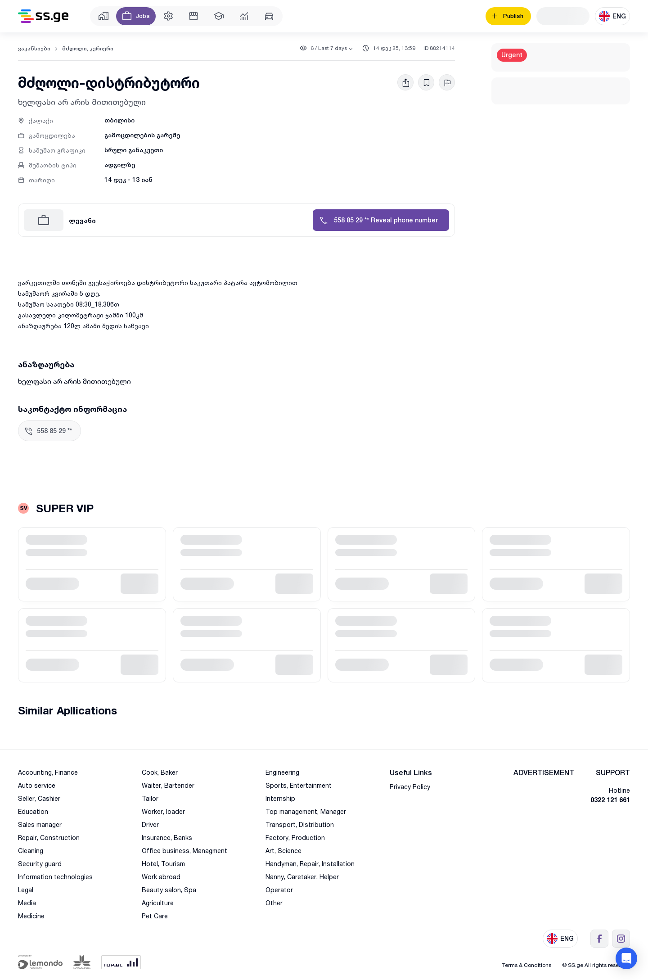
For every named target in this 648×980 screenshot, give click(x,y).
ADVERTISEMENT (543, 772)
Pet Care (155, 916)
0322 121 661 (610, 800)
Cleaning (30, 850)
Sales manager (40, 824)
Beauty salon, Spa (169, 890)
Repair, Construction (49, 837)
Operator (279, 890)
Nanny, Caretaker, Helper (302, 877)
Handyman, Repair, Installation (310, 863)
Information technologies (55, 877)
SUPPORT (613, 772)
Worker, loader (163, 811)
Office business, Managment (184, 850)
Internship (280, 798)
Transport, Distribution (300, 824)
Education (33, 811)
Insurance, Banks (167, 837)
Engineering (282, 772)
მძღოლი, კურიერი (87, 48)
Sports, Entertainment (299, 785)
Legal (25, 890)
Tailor (150, 798)
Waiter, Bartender (168, 785)
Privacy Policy (410, 786)
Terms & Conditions (526, 965)
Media (27, 903)
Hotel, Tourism (163, 863)
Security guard (40, 863)
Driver (150, 824)
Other (274, 903)
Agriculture (158, 903)
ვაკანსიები (34, 48)
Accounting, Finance (48, 772)
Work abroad (161, 877)
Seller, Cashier (39, 798)
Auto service (36, 785)
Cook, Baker (160, 772)
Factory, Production (295, 837)
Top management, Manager (306, 811)
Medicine (31, 916)
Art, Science (284, 850)
